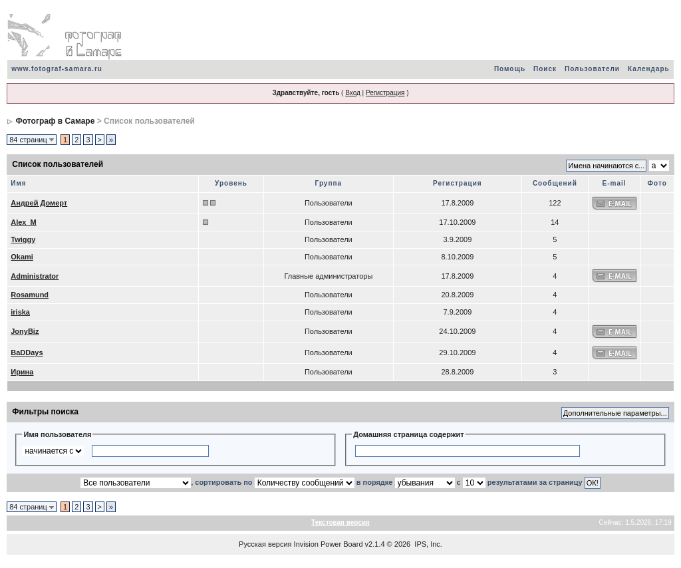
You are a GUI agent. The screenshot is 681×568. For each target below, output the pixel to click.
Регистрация (385, 92)
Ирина (22, 372)
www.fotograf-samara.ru (56, 68)
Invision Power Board (328, 544)
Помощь (509, 68)
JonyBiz (25, 331)
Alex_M (24, 222)
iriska (20, 312)
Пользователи (592, 68)
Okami (22, 257)
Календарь (649, 68)
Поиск (545, 68)
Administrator (35, 276)
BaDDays (27, 352)
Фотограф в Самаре (55, 121)
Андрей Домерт (39, 203)
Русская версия (265, 544)
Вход (352, 92)
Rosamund (30, 295)
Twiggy (23, 239)
